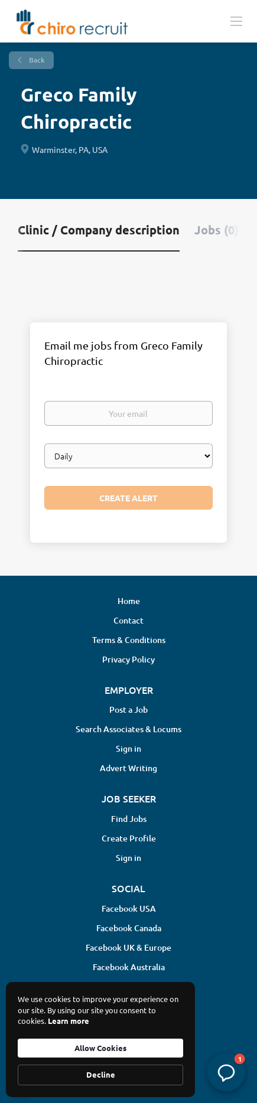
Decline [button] (100, 1074)
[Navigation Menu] (236, 21)
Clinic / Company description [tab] (99, 229)
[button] (226, 1072)
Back (36, 60)
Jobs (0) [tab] (216, 229)
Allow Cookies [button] (100, 1048)
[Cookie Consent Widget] (100, 1039)
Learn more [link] (68, 1021)
